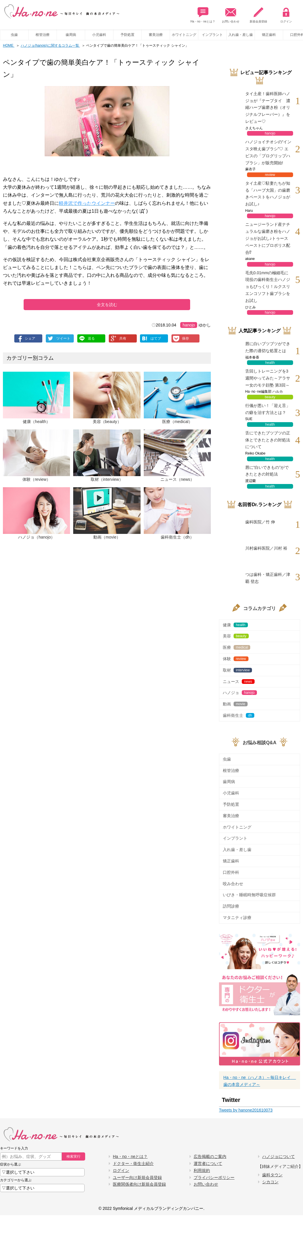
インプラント (212, 35)
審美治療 (156, 35)
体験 (235, 658)
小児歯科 (99, 35)
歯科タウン (272, 1175)
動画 (235, 704)
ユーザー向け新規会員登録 (137, 1177)
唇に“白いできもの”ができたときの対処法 (267, 471)
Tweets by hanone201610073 (246, 1110)
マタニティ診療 (237, 917)
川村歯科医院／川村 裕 (266, 548)
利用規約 (202, 1170)
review (270, 175)
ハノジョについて (278, 1156)
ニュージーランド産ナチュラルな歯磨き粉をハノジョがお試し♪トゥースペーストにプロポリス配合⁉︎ (267, 238)
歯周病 (71, 35)
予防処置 (127, 35)
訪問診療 (231, 906)
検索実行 (73, 1156)
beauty (270, 397)
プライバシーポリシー (214, 1177)
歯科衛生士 (238, 715)
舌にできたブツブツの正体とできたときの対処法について (267, 440)
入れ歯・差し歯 (240, 35)
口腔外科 (231, 872)
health (270, 363)
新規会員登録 (258, 13)
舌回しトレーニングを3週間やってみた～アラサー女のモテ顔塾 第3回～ (267, 378)
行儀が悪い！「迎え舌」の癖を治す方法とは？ (267, 409)
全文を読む (107, 304)
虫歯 (14, 35)
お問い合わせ (230, 13)
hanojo (189, 325)
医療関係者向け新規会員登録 (139, 1184)
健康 (235, 625)
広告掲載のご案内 (210, 1156)
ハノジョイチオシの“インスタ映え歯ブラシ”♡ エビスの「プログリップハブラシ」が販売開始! (268, 152)
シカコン (270, 1182)
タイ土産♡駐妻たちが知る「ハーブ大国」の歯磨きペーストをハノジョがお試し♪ (267, 193)
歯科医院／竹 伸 (260, 522)
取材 (237, 670)
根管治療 (43, 35)
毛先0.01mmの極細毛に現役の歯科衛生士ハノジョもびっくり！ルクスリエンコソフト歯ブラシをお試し (267, 286)
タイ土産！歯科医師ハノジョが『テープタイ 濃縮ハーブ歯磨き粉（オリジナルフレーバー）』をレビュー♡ (267, 107)
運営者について (208, 1163)
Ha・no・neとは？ (202, 13)
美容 (236, 636)
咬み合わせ (233, 883)
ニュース (239, 681)
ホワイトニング (184, 35)
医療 (236, 647)
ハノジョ (240, 692)
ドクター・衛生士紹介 (133, 1163)
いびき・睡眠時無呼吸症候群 (249, 894)
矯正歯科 (269, 35)
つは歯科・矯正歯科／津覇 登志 (267, 578)
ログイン (286, 13)
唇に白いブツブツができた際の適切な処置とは (267, 347)
